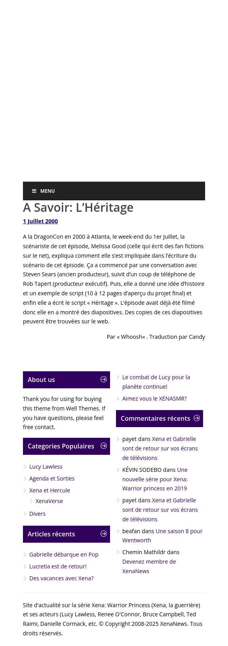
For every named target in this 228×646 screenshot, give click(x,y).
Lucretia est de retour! (57, 566)
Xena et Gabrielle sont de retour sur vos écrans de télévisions (160, 448)
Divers (37, 513)
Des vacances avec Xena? (61, 578)
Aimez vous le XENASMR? (154, 398)
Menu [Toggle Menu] (43, 191)
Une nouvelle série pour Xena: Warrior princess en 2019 (155, 479)
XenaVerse (49, 501)
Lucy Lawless (46, 466)
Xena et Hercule (49, 490)
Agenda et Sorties (51, 478)
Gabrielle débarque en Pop (64, 554)
